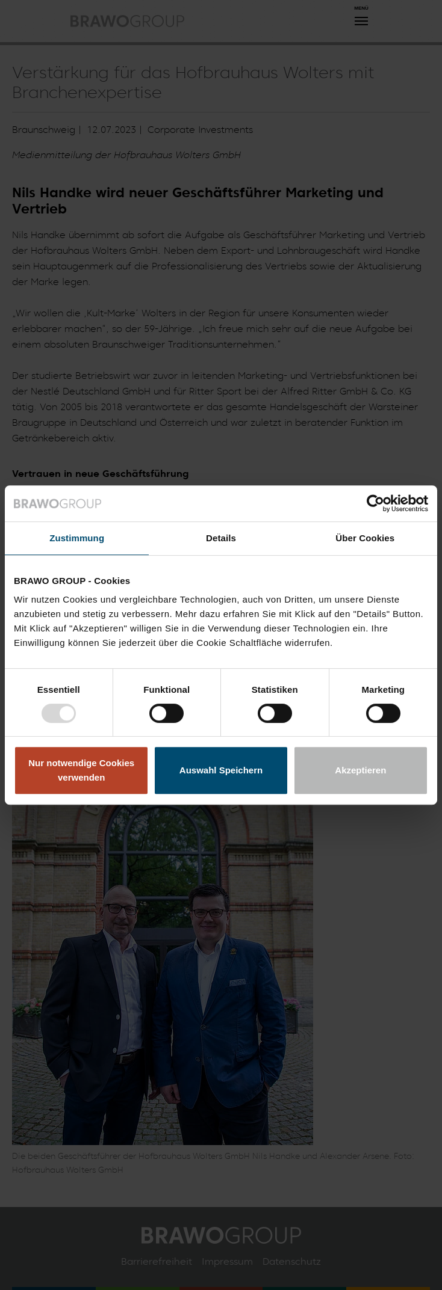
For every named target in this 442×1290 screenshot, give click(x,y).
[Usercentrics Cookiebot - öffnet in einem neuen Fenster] (375, 503)
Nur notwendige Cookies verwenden (81, 770)
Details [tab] (221, 538)
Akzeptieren (360, 770)
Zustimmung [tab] (76, 538)
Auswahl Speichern (221, 770)
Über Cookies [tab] (364, 538)
